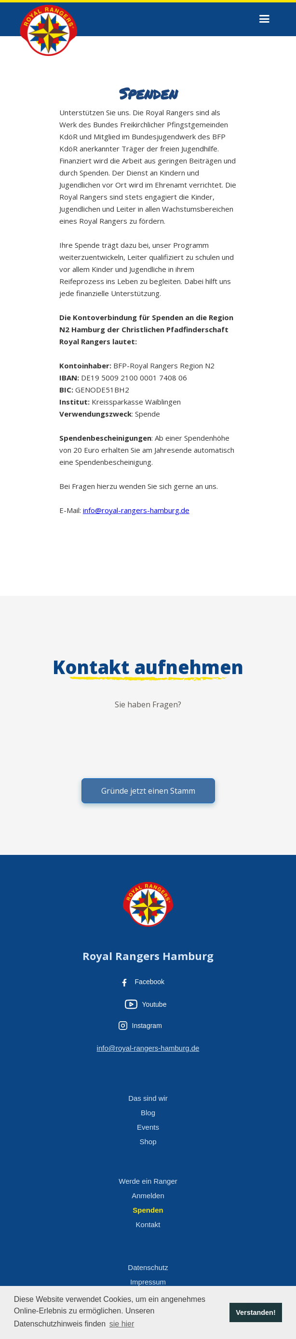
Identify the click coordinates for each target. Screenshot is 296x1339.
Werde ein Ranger (148, 1181)
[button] (264, 19)
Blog (148, 1113)
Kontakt (148, 1224)
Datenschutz (148, 1267)
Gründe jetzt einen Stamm (148, 790)
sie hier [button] (122, 1324)
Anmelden (148, 1195)
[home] (46, 29)
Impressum (148, 1282)
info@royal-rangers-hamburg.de (136, 510)
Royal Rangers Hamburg (148, 955)
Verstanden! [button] (255, 1312)
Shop (147, 1141)
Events (148, 1127)
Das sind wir (148, 1098)
